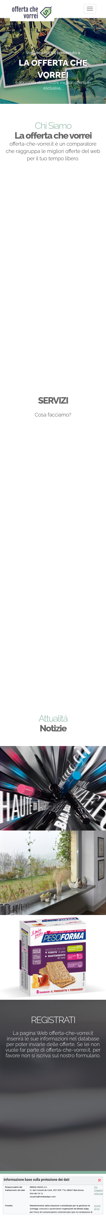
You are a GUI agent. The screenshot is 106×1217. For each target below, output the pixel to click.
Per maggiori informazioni (97, 1190)
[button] (99, 1181)
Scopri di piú (97, 1207)
